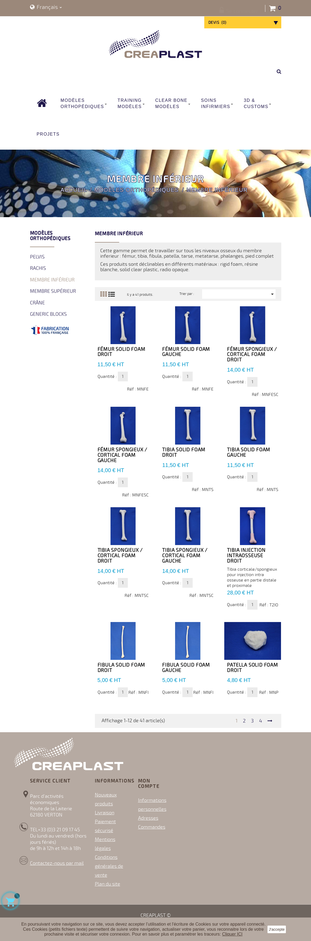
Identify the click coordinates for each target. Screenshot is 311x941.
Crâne (37, 303)
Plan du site (107, 884)
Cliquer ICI (232, 934)
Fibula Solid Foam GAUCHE (186, 667)
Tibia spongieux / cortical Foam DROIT (120, 555)
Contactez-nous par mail (57, 863)
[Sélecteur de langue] (46, 7)
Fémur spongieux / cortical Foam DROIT (252, 354)
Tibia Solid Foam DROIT (183, 452)
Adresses (148, 818)
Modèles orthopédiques (50, 235)
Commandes (151, 827)
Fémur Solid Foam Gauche (186, 352)
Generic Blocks (48, 314)
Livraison (104, 813)
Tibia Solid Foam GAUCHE (248, 452)
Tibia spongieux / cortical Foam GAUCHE (185, 555)
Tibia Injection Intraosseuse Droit (246, 555)
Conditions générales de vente (109, 866)
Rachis (38, 268)
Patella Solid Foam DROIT (252, 667)
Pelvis (37, 257)
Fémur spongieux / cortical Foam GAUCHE (123, 455)
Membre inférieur (52, 280)
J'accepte (277, 929)
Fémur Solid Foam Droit (121, 352)
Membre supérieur (53, 291)
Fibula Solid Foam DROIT (121, 667)
